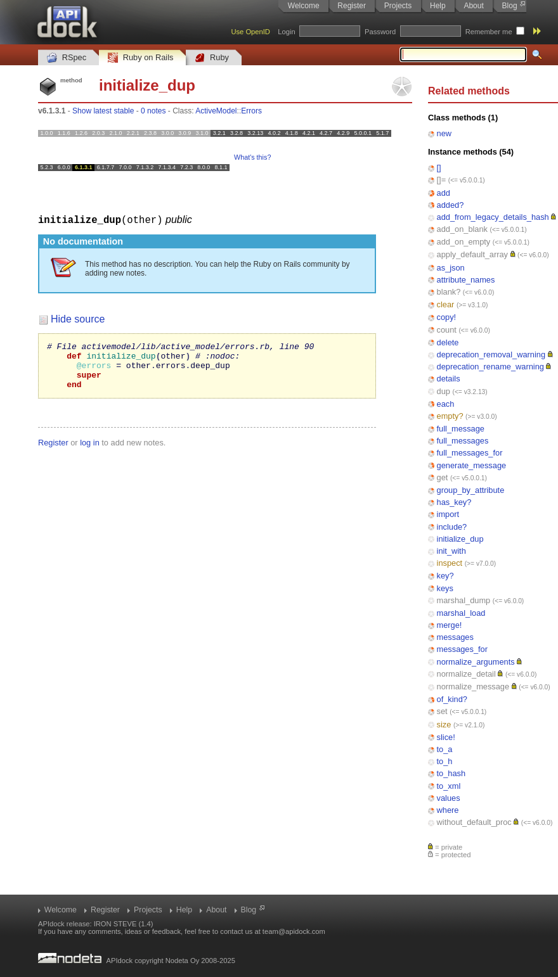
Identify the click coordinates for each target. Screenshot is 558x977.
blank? (449, 292)
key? (445, 575)
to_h (445, 761)
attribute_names (466, 279)
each (446, 404)
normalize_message (473, 686)
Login (286, 31)
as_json (451, 267)
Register (351, 5)
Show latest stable (103, 110)
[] (439, 167)
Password (380, 31)
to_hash (451, 773)
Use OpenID (250, 31)
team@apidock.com (294, 931)
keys (445, 588)
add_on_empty (464, 241)
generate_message (472, 465)
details (448, 378)
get (442, 477)
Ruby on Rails (140, 58)
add (443, 193)
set (442, 711)
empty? (450, 416)
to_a (445, 749)
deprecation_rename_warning (490, 366)
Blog (509, 5)
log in (90, 451)
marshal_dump (464, 600)
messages (455, 637)
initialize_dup (460, 539)
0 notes (153, 110)
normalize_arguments (476, 662)
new (444, 133)
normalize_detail (466, 674)
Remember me (488, 31)
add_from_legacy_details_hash (493, 217)
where (448, 810)
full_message (460, 428)
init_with (451, 551)
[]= (441, 179)
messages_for (462, 649)
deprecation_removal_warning (491, 354)
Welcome (304, 5)
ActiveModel (216, 110)
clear (446, 304)
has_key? (454, 502)
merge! (449, 625)
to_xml (449, 786)
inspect (450, 563)
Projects (398, 5)
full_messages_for (470, 452)
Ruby (212, 58)
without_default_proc (474, 822)
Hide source (78, 318)
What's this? (252, 157)
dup (443, 391)
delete (448, 342)
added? (450, 205)
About (473, 5)
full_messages (463, 440)
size (444, 724)
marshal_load (461, 613)
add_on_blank (462, 229)
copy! (447, 317)
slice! (446, 737)
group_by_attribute (471, 490)
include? (452, 527)
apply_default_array (472, 254)
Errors (251, 110)
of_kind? (452, 699)
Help (438, 5)
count (447, 330)
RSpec (66, 58)
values (448, 798)
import (448, 514)
